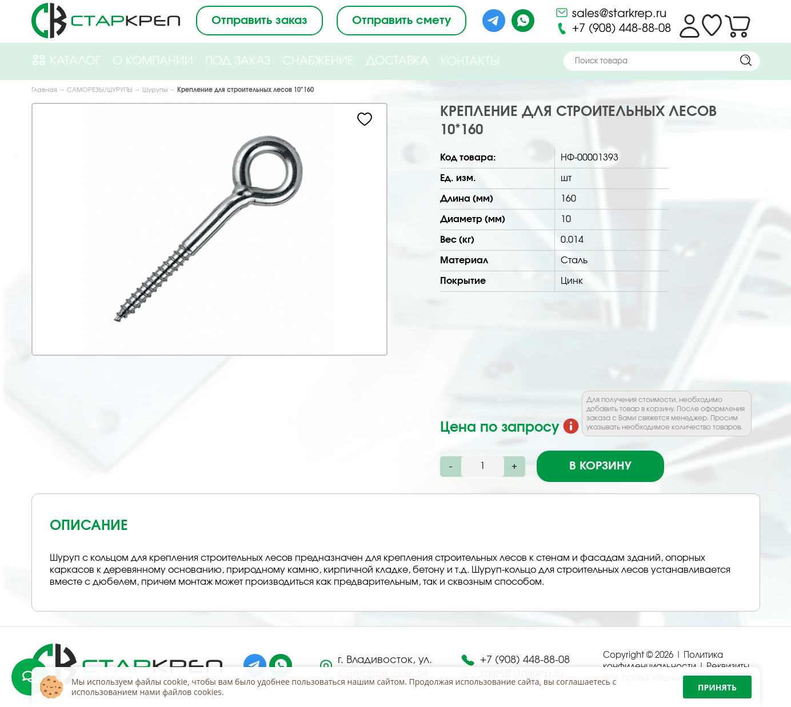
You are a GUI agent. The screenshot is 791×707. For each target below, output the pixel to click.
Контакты (470, 61)
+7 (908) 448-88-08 (613, 28)
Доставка (397, 61)
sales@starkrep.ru (610, 12)
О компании (153, 61)
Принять (717, 687)
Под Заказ (237, 61)
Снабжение (318, 61)
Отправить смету (401, 20)
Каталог (66, 60)
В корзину (600, 466)
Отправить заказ (259, 20)
